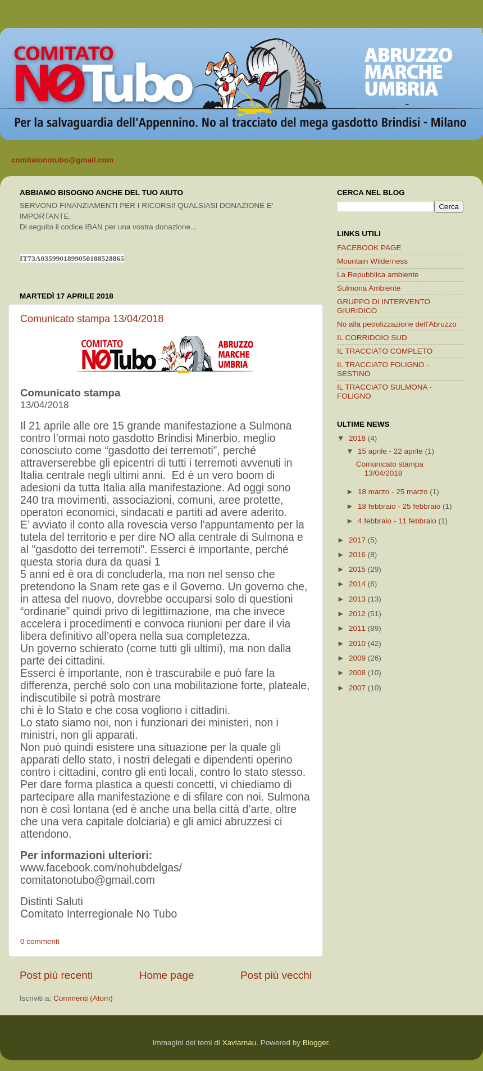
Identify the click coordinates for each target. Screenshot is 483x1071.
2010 (358, 643)
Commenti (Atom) (83, 998)
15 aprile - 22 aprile (391, 451)
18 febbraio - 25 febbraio (400, 506)
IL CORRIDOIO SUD (372, 337)
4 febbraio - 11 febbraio (398, 521)
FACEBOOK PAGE (369, 247)
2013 (358, 599)
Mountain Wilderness (372, 261)
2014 (358, 584)
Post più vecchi (276, 975)
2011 (358, 628)
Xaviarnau (239, 1042)
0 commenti (40, 941)
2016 (358, 554)
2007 (358, 688)
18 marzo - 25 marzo (394, 491)
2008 (358, 672)
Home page (166, 975)
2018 (358, 438)
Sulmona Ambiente (368, 288)
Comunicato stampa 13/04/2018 (91, 318)
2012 (358, 613)
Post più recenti (56, 975)
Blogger (316, 1042)
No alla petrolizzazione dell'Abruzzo (397, 324)
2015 (358, 569)
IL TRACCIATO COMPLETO (384, 351)
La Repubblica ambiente (378, 274)
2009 (358, 658)
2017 (358, 540)
